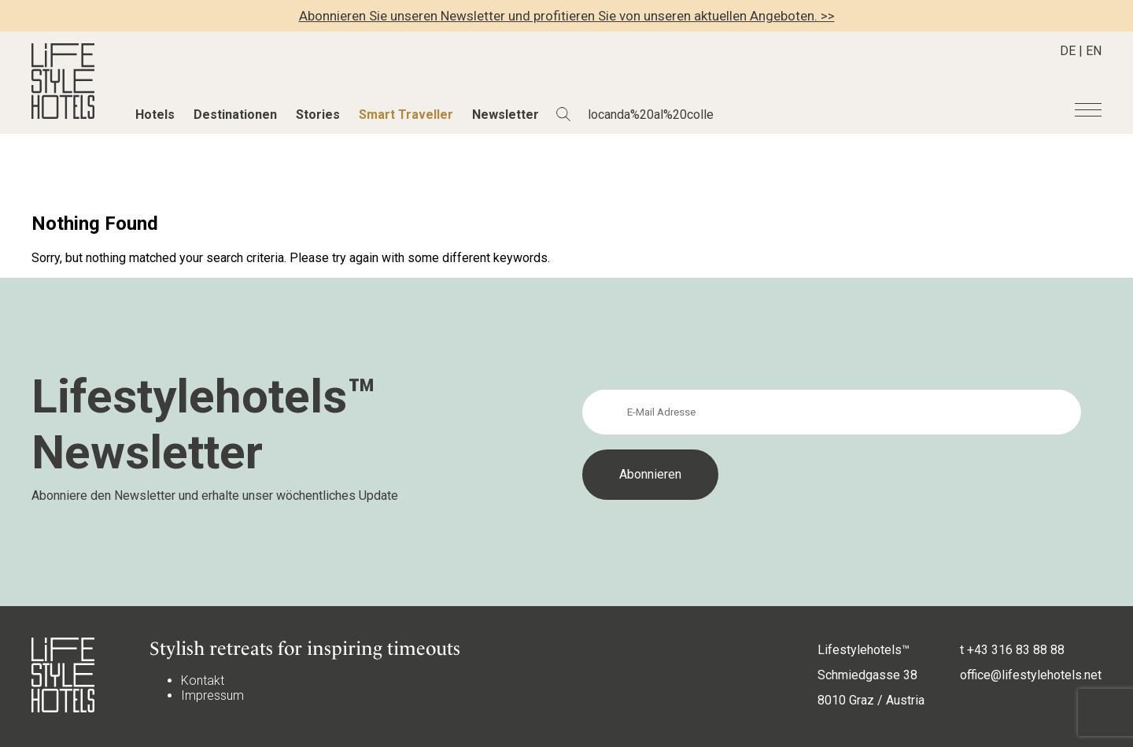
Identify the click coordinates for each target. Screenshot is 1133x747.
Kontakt (202, 680)
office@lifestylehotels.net (1031, 674)
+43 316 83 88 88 (1016, 649)
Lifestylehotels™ (863, 649)
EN (1094, 50)
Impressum (212, 695)
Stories (318, 114)
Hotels (155, 114)
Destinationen (235, 114)
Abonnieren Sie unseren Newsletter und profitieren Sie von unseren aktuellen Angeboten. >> (567, 16)
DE (1068, 50)
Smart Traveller (406, 114)
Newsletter (505, 114)
